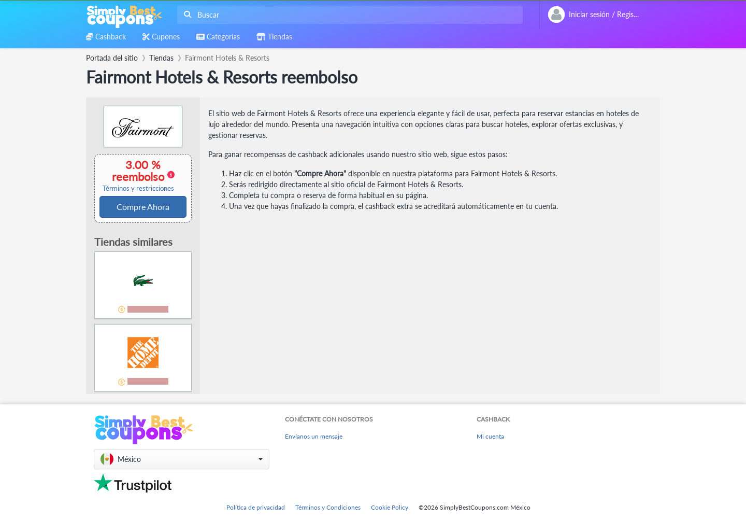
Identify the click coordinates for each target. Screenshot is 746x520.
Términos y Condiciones (328, 507)
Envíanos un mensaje (313, 436)
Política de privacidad (255, 507)
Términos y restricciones (138, 188)
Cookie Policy (389, 507)
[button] (181, 459)
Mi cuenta (490, 436)
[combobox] (348, 14)
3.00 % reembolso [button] (138, 175)
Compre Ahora (143, 207)
